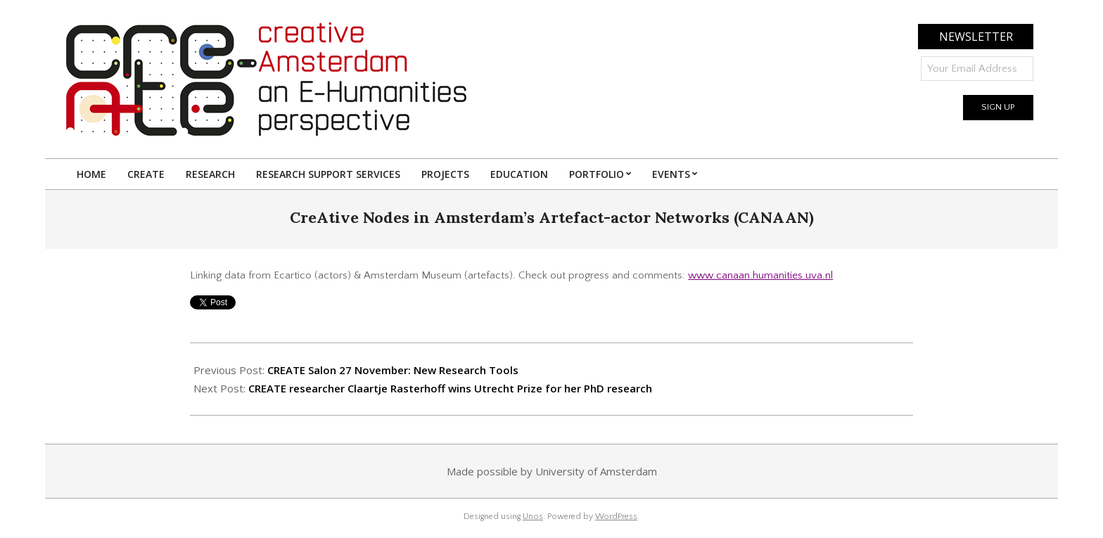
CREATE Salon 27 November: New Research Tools (392, 370)
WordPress (616, 516)
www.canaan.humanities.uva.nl (760, 275)
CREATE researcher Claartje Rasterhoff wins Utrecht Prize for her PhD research (450, 388)
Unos (533, 516)
